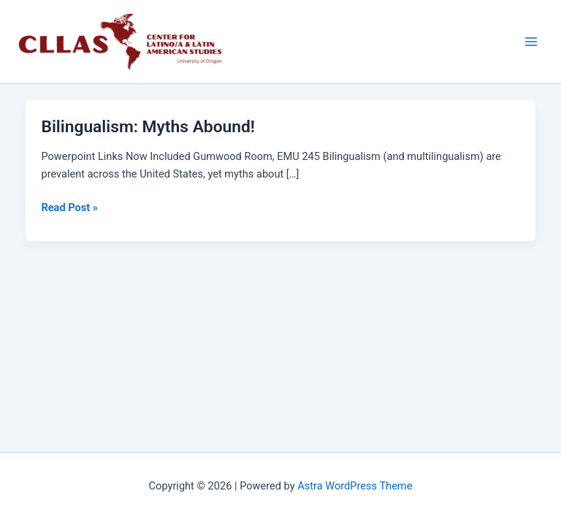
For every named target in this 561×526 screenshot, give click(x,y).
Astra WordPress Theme (354, 485)
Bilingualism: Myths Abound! (148, 127)
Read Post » (69, 206)
